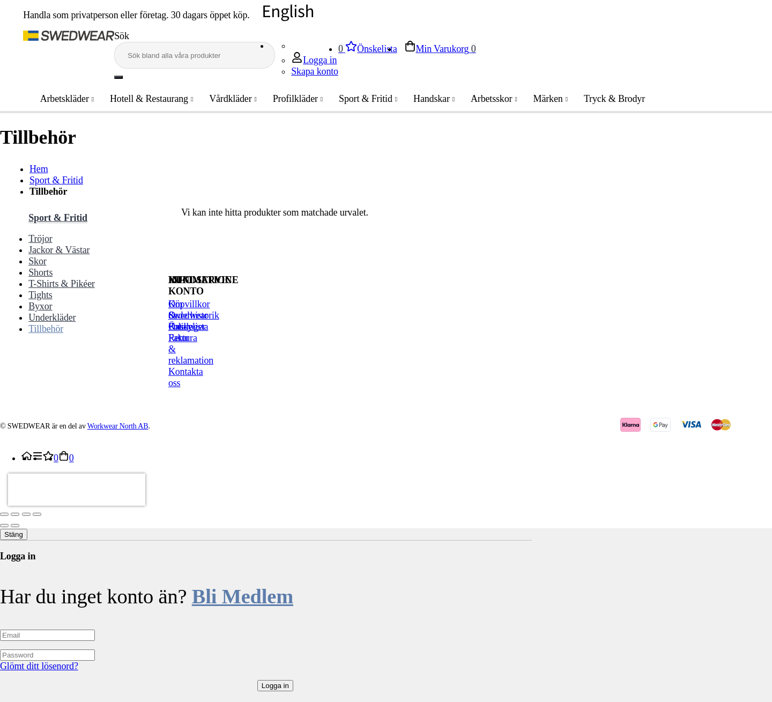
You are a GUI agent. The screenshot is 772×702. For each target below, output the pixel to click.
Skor (37, 261)
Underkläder (52, 317)
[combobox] (194, 55)
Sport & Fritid (56, 180)
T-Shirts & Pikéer (61, 283)
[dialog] (386, 615)
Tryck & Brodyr (605, 98)
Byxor (40, 306)
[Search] (118, 77)
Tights (40, 295)
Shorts (40, 272)
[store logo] (68, 37)
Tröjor (40, 238)
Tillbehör (45, 328)
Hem (38, 169)
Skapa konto (314, 71)
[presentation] (76, 490)
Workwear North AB (118, 426)
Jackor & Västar (59, 250)
